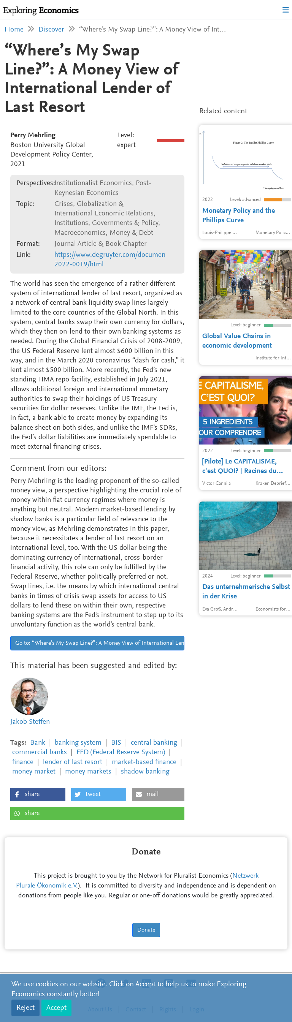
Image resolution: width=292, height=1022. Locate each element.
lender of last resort (72, 762)
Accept (56, 1008)
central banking (154, 743)
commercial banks (39, 752)
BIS (116, 743)
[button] (37, 794)
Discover (51, 29)
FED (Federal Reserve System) (120, 752)
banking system (78, 743)
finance (22, 762)
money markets (88, 771)
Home (14, 29)
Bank (37, 743)
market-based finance (144, 762)
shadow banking (145, 771)
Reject (25, 1008)
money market (34, 771)
